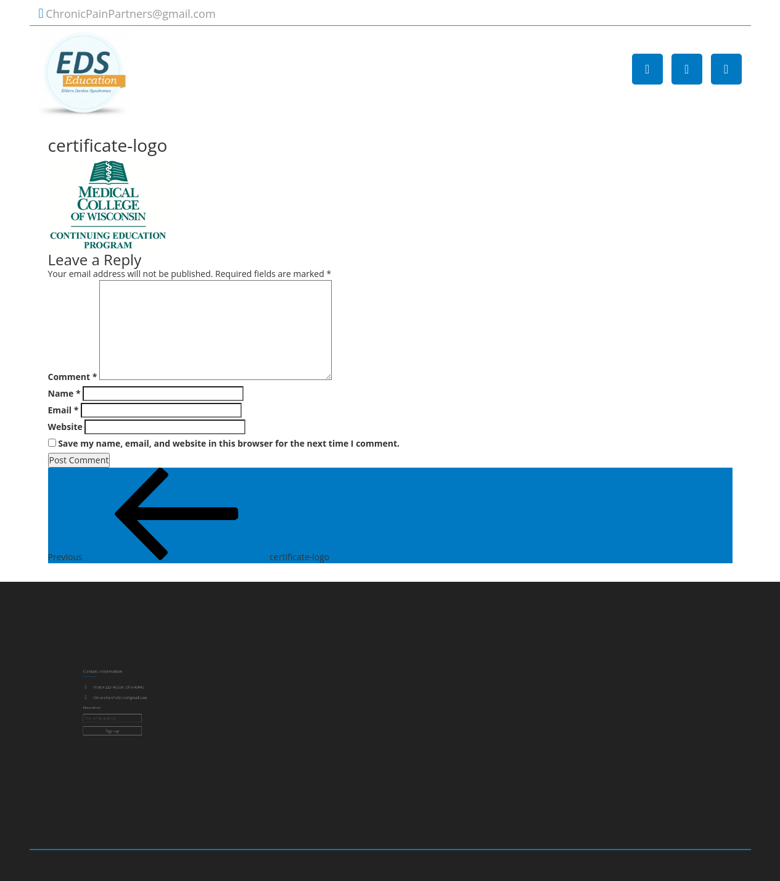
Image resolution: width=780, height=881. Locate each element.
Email (63, 410)
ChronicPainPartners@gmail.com (130, 13)
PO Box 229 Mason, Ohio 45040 (118, 691)
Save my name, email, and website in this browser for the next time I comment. (229, 443)
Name (64, 393)
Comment (72, 377)
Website (65, 426)
